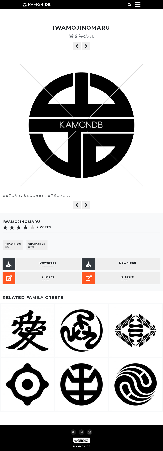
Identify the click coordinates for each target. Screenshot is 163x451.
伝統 (13, 245)
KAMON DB (37, 5)
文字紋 (36, 245)
